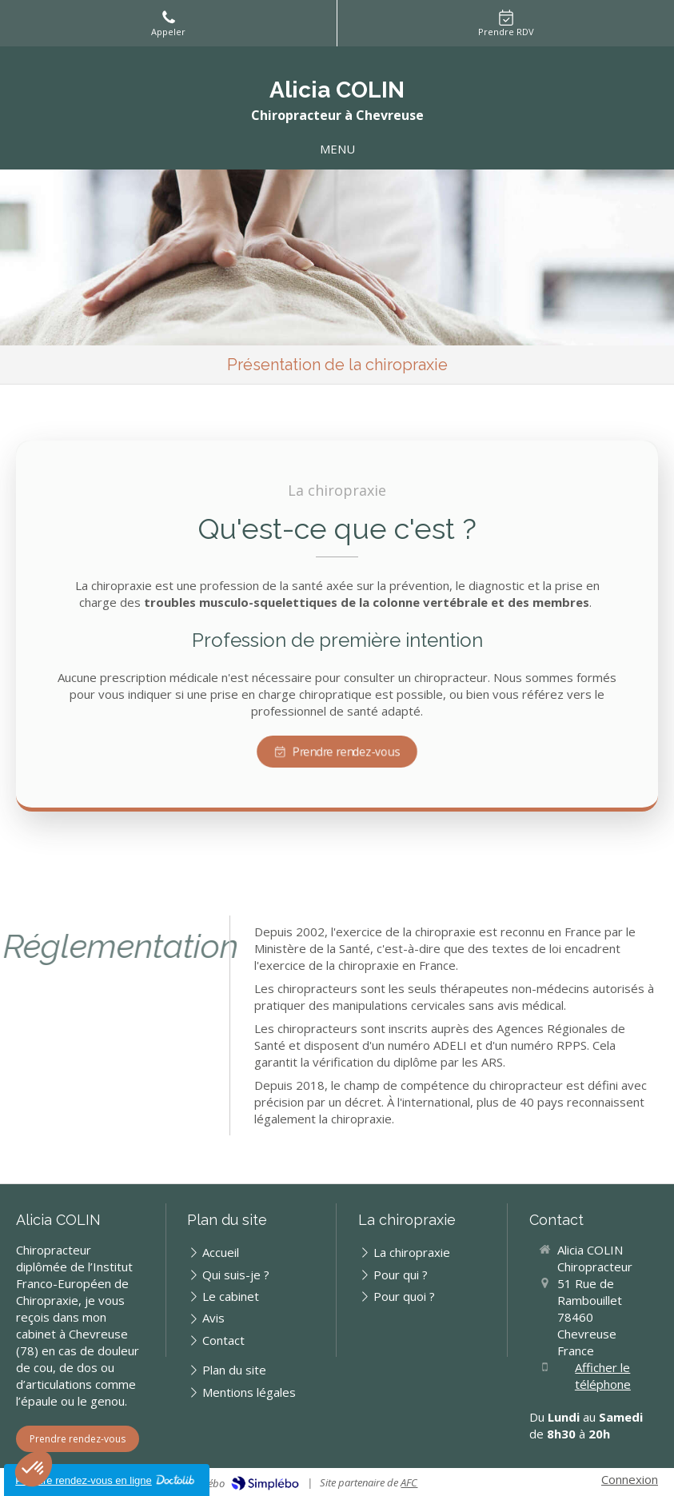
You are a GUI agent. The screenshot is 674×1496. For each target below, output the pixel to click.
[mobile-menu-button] (337, 149)
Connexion (629, 1479)
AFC (409, 1482)
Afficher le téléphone (603, 1375)
